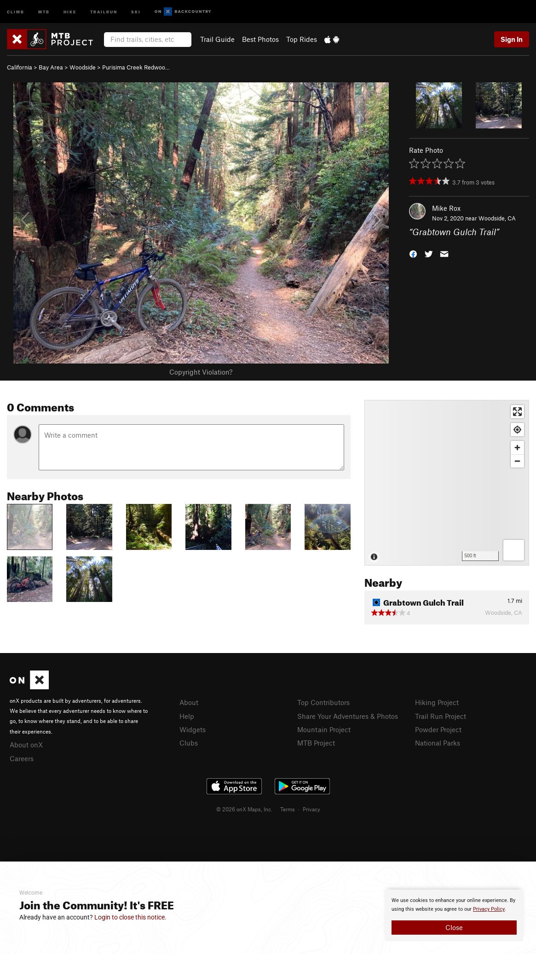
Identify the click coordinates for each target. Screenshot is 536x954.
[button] (413, 253)
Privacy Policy (489, 909)
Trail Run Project (440, 716)
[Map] (447, 482)
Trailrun (103, 11)
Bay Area (51, 67)
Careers (22, 758)
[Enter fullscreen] (517, 411)
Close (454, 927)
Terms (287, 809)
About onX (26, 744)
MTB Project (316, 743)
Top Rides (301, 39)
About (188, 702)
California (19, 67)
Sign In (512, 39)
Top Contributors (323, 702)
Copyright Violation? (200, 372)
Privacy (311, 809)
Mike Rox (446, 208)
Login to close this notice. (130, 917)
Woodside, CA (497, 218)
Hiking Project (437, 702)
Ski (136, 11)
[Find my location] (517, 429)
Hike (69, 11)
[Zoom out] (517, 461)
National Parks (437, 743)
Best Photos (260, 39)
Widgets (192, 729)
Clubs (188, 743)
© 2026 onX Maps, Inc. (244, 809)
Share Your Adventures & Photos (347, 716)
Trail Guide (217, 39)
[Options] (513, 550)
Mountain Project (324, 729)
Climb (15, 11)
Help (186, 716)
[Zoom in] (517, 447)
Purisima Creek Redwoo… (136, 67)
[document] (454, 915)
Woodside (82, 67)
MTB (44, 11)
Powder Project (438, 729)
